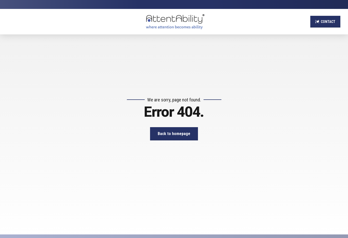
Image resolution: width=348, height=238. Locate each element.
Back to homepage (174, 133)
